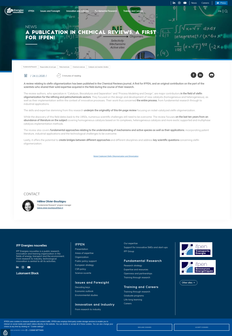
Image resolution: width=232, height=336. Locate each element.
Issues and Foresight (50, 11)
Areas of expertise (84, 253)
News (194, 3)
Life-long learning (133, 299)
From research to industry (88, 309)
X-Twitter (179, 3)
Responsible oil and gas (48, 67)
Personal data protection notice (14, 330)
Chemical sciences (79, 67)
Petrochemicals (64, 67)
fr (219, 11)
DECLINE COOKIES (144, 327)
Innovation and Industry (77, 11)
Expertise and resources (136, 269)
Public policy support (86, 261)
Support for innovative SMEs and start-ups (146, 247)
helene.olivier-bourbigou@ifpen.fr (50, 208)
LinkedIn (173, 3)
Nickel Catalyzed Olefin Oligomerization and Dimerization (116, 156)
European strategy (84, 265)
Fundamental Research (106, 11)
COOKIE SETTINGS (36, 330)
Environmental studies (86, 295)
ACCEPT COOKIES (201, 327)
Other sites (187, 282)
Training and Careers (133, 11)
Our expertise (131, 243)
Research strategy (133, 265)
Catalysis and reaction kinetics (98, 67)
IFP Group (129, 251)
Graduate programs (134, 295)
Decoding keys (82, 287)
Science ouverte (83, 273)
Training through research (137, 277)
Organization (82, 257)
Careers (205, 3)
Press (223, 3)
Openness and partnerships (138, 273)
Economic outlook (84, 291)
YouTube (185, 3)
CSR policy (80, 269)
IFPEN (31, 11)
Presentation (81, 249)
